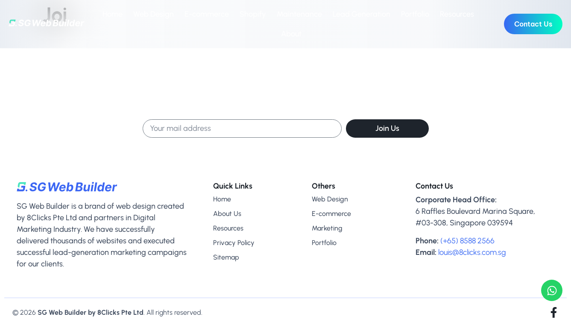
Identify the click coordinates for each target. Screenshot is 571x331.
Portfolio (415, 14)
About (291, 33)
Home (112, 14)
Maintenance (299, 14)
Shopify (253, 14)
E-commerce (206, 14)
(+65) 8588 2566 (467, 240)
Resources (457, 14)
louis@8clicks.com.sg (472, 252)
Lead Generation (361, 14)
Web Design (153, 14)
